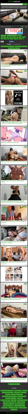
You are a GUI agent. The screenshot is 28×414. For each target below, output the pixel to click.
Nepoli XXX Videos (21, 402)
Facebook (11, 41)
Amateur (19, 35)
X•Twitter (6, 41)
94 (26, 26)
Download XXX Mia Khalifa (7, 392)
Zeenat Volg (23, 392)
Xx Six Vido (24, 390)
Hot (8, 38)
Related (9, 44)
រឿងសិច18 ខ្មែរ (13, 400)
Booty (5, 38)
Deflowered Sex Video (13, 407)
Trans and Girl (17, 392)
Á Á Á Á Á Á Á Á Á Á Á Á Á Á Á (9, 402)
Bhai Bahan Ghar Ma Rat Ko (16, 394)
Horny (20, 38)
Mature (11, 38)
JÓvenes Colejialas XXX (8, 405)
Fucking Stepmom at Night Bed (7, 46)
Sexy (10, 37)
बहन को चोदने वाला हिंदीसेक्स (10, 398)
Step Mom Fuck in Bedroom (14, 48)
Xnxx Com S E (14, 409)
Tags (10, 412)
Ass (17, 37)
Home (7, 412)
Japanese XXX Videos (5, 400)
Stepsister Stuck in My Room (21, 46)
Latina (24, 37)
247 (22, 26)
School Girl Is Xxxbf (22, 396)
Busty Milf (8, 394)
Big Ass (14, 37)
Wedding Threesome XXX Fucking (9, 396)
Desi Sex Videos (18, 390)
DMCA (13, 412)
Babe (20, 37)
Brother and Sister (22, 407)
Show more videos (14, 384)
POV (2, 38)
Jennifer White (5, 407)
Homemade (3, 37)
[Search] (12, 4)
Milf (7, 37)
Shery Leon (3, 35)
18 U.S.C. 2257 (19, 412)
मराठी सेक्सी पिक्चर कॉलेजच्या (19, 405)
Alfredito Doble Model (12, 35)
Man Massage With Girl (22, 400)
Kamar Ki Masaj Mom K (20, 403)
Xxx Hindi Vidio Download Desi (7, 390)
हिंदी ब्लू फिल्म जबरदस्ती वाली (8, 403)
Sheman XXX (20, 398)
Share (2, 41)
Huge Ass (16, 38)
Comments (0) (17, 44)
